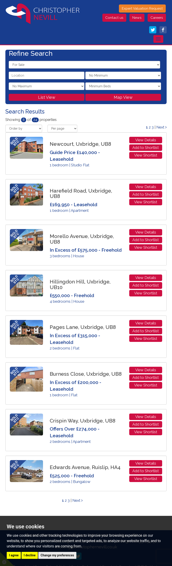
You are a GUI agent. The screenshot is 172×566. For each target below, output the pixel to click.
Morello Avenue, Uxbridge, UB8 (82, 239)
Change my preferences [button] (57, 555)
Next (161, 127)
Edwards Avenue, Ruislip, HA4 (85, 467)
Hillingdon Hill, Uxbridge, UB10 (80, 284)
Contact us (114, 18)
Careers (156, 18)
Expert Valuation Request (142, 8)
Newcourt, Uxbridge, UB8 (80, 144)
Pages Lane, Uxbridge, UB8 (83, 327)
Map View (123, 97)
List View (46, 97)
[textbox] (46, 75)
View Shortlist (145, 155)
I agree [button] (14, 555)
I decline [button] (30, 555)
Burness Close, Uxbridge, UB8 (86, 374)
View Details (145, 140)
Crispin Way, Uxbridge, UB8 (82, 421)
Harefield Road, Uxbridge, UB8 (81, 193)
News (137, 18)
